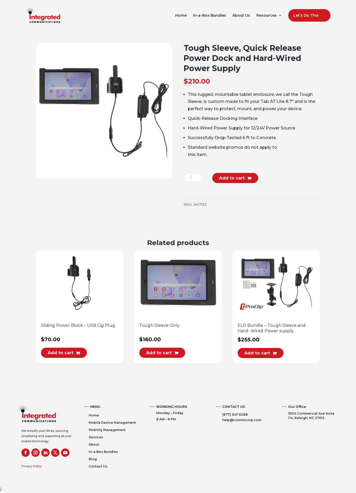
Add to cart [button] (60, 352)
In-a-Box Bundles (209, 15)
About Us (241, 15)
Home (181, 15)
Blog (93, 459)
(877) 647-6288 (235, 414)
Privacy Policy (31, 466)
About (94, 444)
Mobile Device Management (112, 423)
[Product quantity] (193, 177)
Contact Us (98, 466)
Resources (266, 15)
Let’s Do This (305, 15)
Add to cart (232, 178)
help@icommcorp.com (241, 420)
